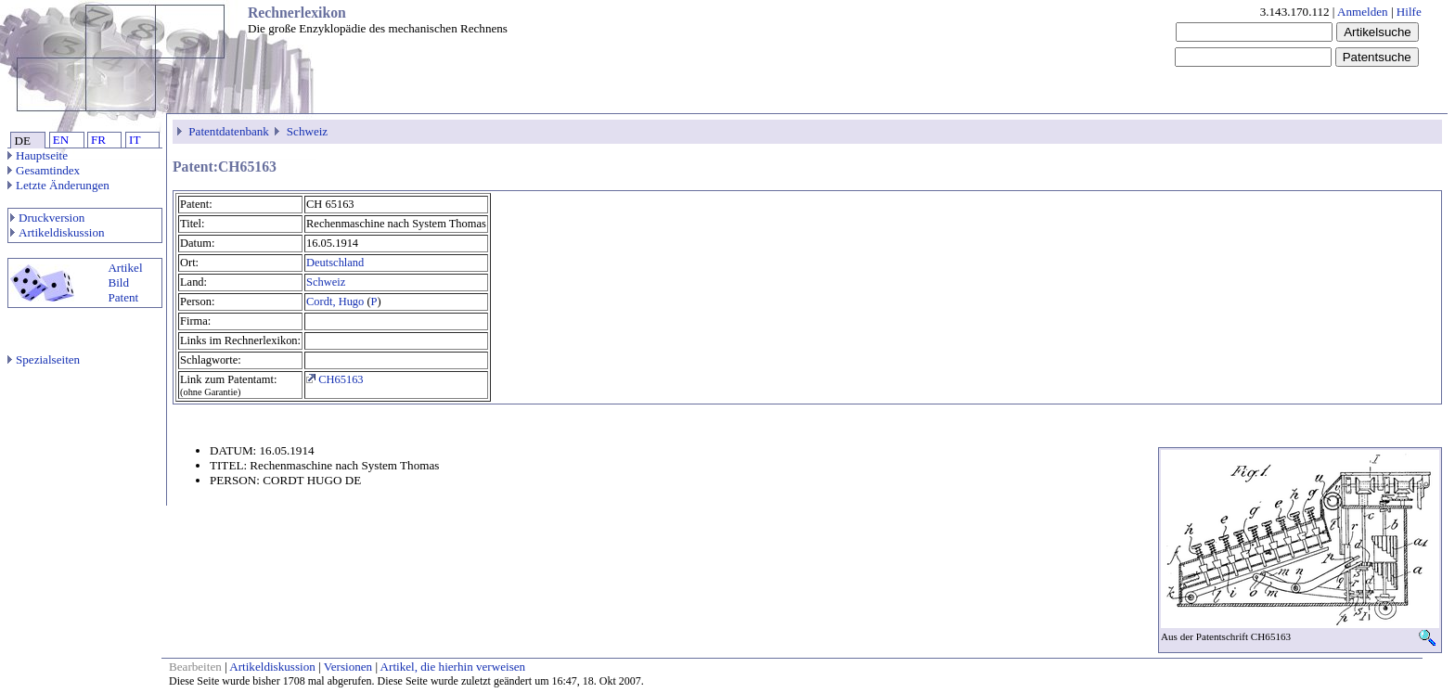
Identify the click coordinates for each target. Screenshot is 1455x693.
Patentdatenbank (228, 131)
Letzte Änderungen (58, 185)
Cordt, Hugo (335, 301)
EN (61, 140)
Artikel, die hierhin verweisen (453, 667)
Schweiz (307, 131)
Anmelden (1362, 12)
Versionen (348, 667)
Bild (118, 282)
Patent (123, 297)
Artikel (125, 268)
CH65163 (335, 379)
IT (134, 140)
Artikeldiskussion (57, 232)
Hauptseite (37, 155)
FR (98, 140)
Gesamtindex (43, 170)
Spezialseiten (43, 359)
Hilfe (1409, 12)
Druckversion (47, 218)
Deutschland (335, 262)
